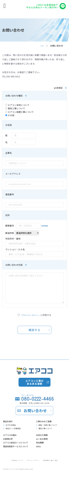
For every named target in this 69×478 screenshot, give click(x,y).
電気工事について (15, 108)
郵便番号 (27, 225)
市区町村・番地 (34, 241)
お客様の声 (9, 426)
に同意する (35, 314)
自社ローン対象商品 (15, 413)
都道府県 (22, 233)
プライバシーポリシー (32, 460)
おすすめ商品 (12, 408)
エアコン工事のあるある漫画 (34, 364)
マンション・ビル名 (34, 252)
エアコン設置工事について (19, 111)
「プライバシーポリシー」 (30, 314)
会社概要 (41, 430)
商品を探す (9, 404)
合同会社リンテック (12, 460)
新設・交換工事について (50, 408)
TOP (41, 45)
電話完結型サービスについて (18, 443)
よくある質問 (43, 426)
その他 (9, 115)
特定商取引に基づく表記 (55, 460)
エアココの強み (11, 421)
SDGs (39, 435)
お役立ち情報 (43, 421)
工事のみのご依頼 (46, 404)
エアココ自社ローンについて (18, 433)
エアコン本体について (17, 105)
